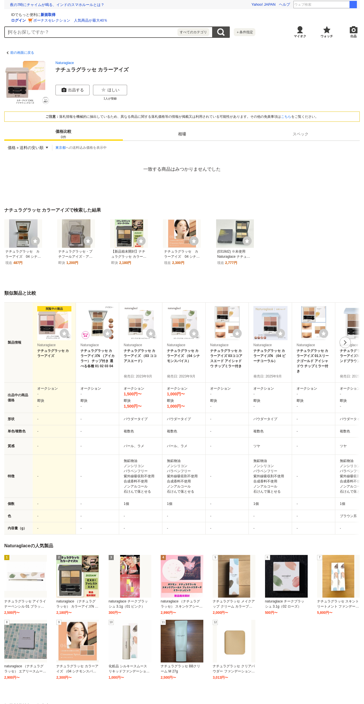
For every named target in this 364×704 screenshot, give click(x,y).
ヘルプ (284, 4)
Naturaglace (64, 63)
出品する (72, 90)
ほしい (110, 90)
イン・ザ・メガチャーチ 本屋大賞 (333, 5)
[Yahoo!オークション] (40, 14)
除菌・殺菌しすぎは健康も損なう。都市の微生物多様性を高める (63, 5)
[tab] (63, 134)
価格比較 (63, 134)
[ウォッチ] (35, 240)
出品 (353, 36)
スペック (301, 134)
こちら (286, 117)
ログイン (86, 20)
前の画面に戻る (22, 53)
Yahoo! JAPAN (263, 4)
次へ (345, 342)
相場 (182, 134)
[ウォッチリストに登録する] (64, 333)
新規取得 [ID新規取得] (115, 15)
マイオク (300, 36)
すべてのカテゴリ (193, 32)
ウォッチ (326, 36)
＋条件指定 (244, 32)
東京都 (60, 147)
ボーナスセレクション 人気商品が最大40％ (138, 20)
